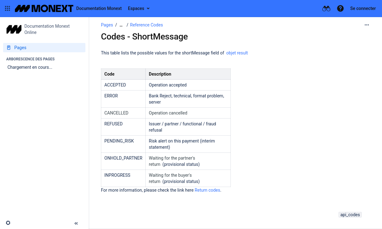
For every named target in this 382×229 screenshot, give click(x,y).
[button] (7, 8)
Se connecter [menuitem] (363, 8)
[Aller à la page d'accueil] (68, 8)
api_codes (350, 214)
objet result (237, 52)
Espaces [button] (136, 8)
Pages (107, 24)
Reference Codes (146, 24)
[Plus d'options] (367, 25)
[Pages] (44, 47)
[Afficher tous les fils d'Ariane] (121, 25)
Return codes (207, 190)
